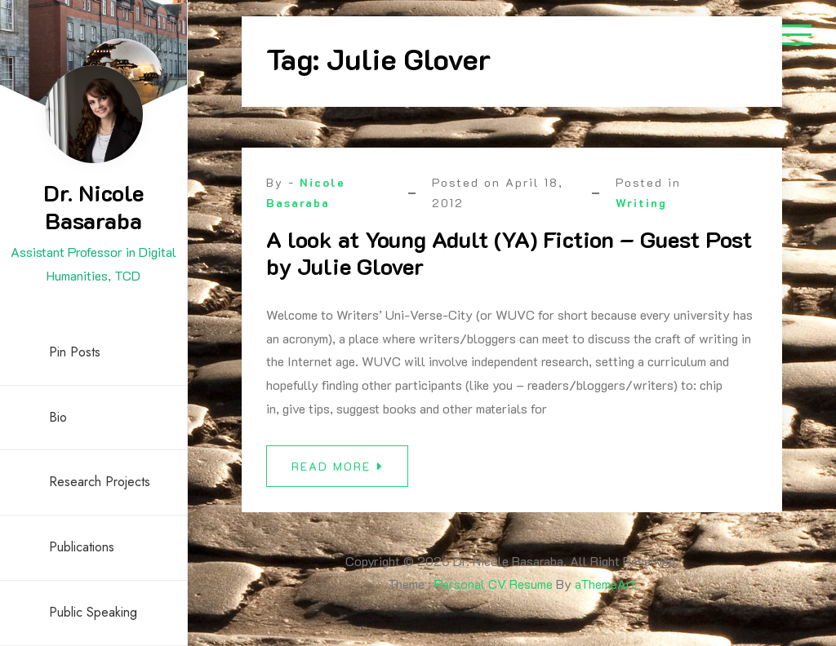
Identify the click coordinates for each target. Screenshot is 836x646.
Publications (81, 547)
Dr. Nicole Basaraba (93, 206)
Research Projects (99, 481)
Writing (641, 202)
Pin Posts (74, 352)
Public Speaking (93, 612)
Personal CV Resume (493, 583)
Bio (58, 417)
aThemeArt (605, 583)
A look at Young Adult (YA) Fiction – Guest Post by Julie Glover (509, 252)
